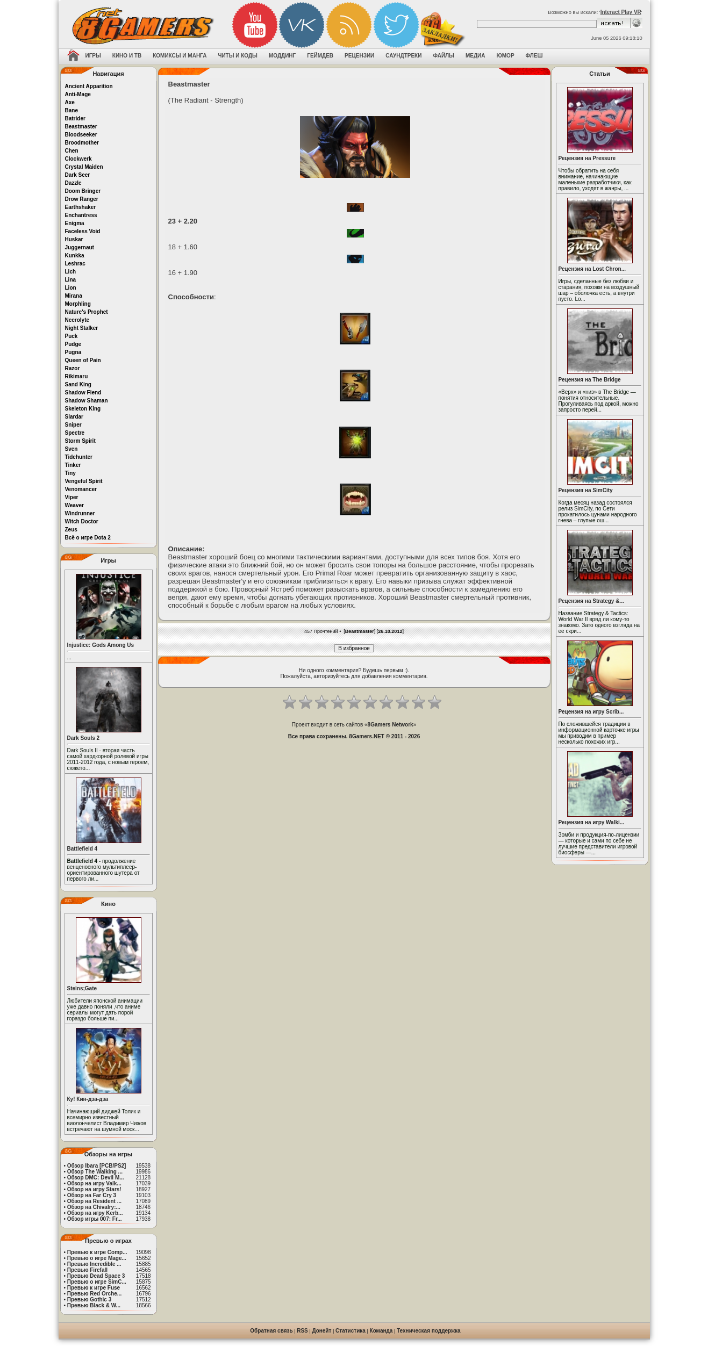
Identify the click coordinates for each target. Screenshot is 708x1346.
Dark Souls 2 (83, 738)
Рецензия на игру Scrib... (591, 712)
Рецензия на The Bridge (590, 380)
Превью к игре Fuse (93, 1288)
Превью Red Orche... (94, 1294)
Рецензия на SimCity (586, 490)
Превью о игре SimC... (96, 1282)
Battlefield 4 (82, 849)
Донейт (321, 1331)
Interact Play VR (620, 12)
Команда (381, 1331)
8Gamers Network (390, 725)
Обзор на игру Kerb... (95, 1213)
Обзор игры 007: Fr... (94, 1219)
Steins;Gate (82, 988)
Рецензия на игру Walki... (592, 822)
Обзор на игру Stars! (94, 1189)
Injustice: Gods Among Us (100, 645)
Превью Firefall (87, 1270)
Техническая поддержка (429, 1331)
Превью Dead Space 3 (96, 1276)
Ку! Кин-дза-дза (87, 1099)
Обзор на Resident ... (94, 1201)
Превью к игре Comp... (97, 1252)
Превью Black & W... (93, 1305)
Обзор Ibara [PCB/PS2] (96, 1166)
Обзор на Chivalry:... (93, 1207)
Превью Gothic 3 (89, 1299)
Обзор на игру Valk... (94, 1183)
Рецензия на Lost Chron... (592, 269)
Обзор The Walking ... (95, 1172)
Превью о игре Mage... (96, 1258)
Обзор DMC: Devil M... (95, 1178)
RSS (302, 1331)
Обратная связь (271, 1331)
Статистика (350, 1331)
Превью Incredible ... (94, 1264)
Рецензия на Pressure (587, 158)
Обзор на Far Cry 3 (91, 1195)
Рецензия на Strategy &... (591, 601)
